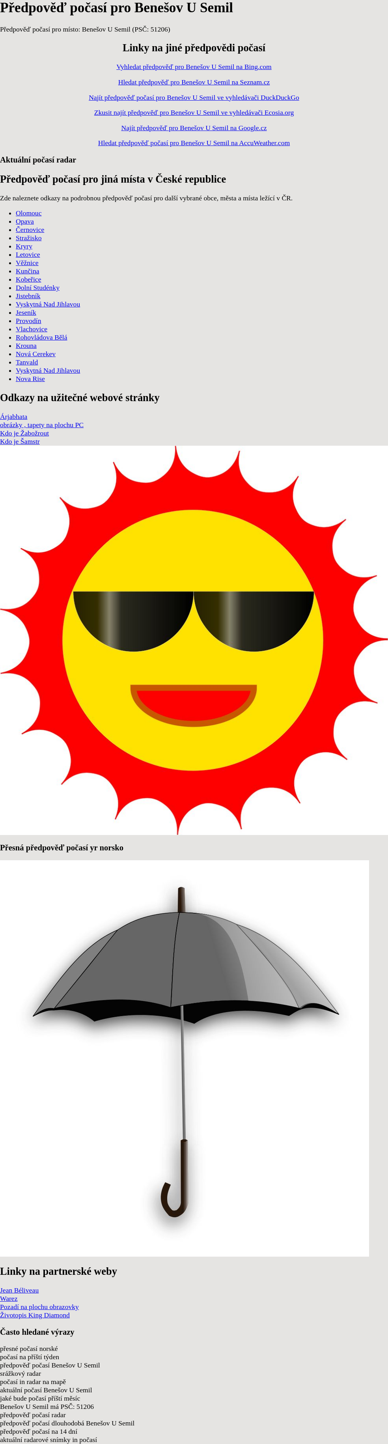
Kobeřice (28, 279)
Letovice (28, 254)
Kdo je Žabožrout (24, 433)
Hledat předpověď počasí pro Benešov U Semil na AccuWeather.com (194, 143)
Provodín (28, 321)
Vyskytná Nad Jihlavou (48, 304)
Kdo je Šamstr (20, 441)
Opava (25, 221)
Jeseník (26, 312)
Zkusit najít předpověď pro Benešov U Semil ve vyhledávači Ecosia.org (194, 112)
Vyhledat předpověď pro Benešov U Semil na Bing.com (193, 67)
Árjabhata (13, 416)
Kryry (24, 246)
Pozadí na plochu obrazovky (39, 1307)
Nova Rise (30, 379)
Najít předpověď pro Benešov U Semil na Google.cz (194, 128)
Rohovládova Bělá (41, 337)
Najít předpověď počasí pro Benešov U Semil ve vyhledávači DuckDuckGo (194, 97)
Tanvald (27, 362)
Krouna (26, 345)
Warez (8, 1298)
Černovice (30, 230)
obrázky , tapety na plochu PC (42, 425)
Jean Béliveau (19, 1290)
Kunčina (27, 271)
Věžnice (27, 263)
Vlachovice (31, 329)
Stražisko (28, 238)
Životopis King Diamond (35, 1315)
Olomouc (28, 213)
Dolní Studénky (38, 287)
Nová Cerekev (36, 354)
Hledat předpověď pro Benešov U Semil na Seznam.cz (194, 82)
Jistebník (28, 296)
